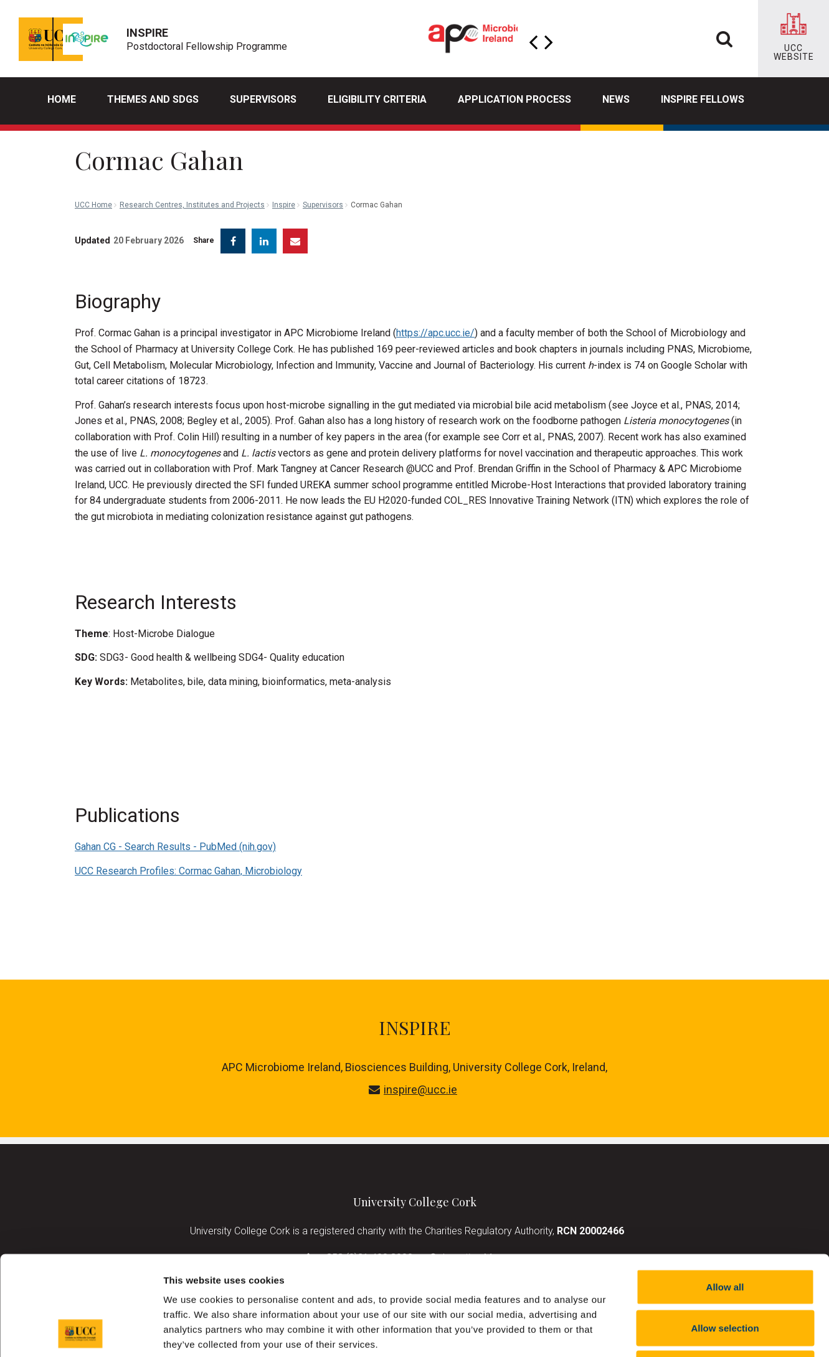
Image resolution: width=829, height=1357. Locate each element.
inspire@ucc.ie (413, 1080)
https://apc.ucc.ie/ (435, 323)
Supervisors (263, 99)
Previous (533, 38)
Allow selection (725, 1234)
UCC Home (93, 149)
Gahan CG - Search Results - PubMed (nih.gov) (175, 837)
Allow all (725, 1193)
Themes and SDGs (153, 99)
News (616, 99)
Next (548, 38)
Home (61, 99)
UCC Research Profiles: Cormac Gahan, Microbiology (188, 862)
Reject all (725, 1275)
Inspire (283, 149)
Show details (654, 1332)
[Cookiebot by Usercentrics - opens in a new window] (80, 1332)
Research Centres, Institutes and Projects (192, 149)
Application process (514, 99)
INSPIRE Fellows (702, 99)
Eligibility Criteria (377, 99)
